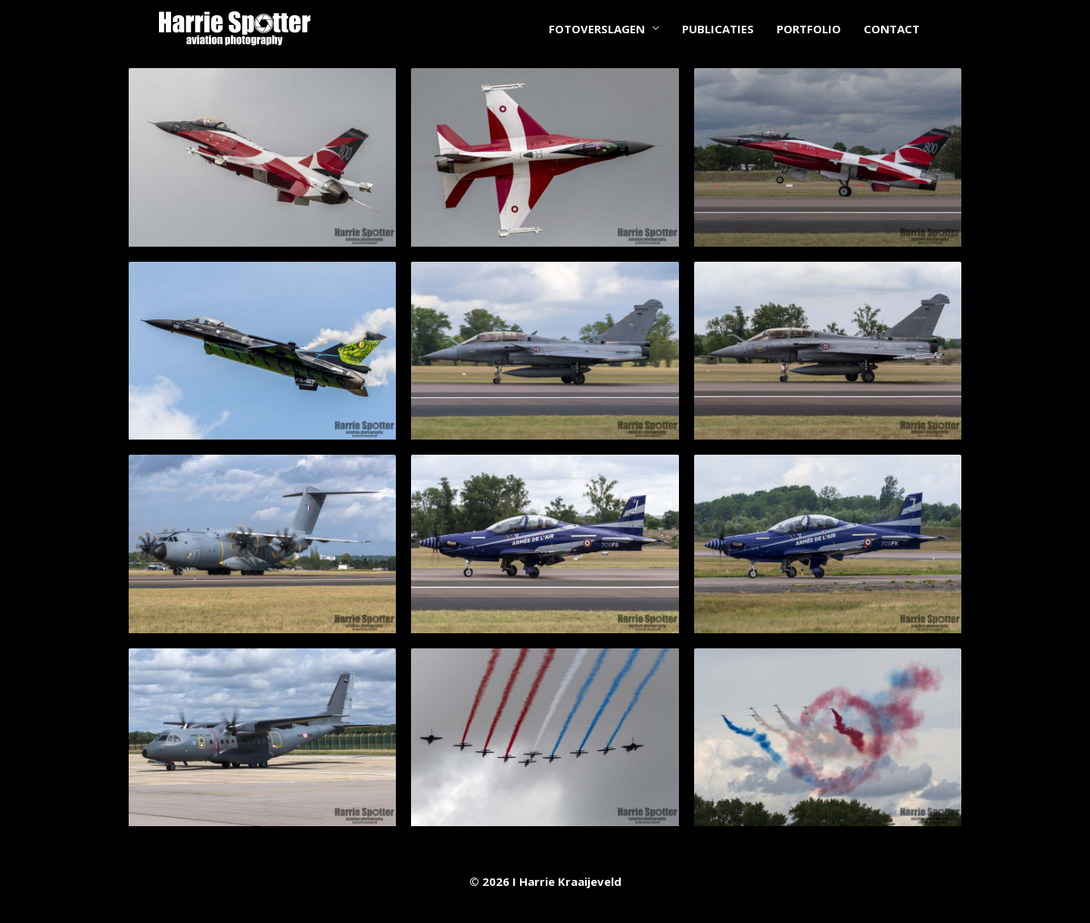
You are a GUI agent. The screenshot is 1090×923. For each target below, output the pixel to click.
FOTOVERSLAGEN (597, 28)
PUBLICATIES (718, 28)
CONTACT (892, 28)
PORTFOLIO (809, 28)
